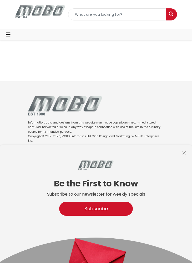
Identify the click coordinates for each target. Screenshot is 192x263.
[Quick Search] (117, 14)
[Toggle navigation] (8, 34)
